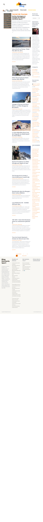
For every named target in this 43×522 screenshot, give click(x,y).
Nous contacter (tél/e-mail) (26, 266)
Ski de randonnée (6, 27)
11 (27, 253)
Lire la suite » (14, 61)
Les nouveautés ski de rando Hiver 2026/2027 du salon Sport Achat (35, 89)
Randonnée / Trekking (7, 15)
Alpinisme (5, 23)
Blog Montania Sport (35, 159)
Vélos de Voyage (6, 19)
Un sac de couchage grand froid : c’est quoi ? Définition (36, 213)
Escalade (5, 21)
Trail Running (6, 25)
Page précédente (18, 253)
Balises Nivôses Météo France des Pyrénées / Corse (35, 156)
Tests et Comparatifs (14, 9)
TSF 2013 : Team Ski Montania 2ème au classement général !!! (21, 221)
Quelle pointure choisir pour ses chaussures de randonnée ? (35, 205)
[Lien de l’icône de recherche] (4, 4)
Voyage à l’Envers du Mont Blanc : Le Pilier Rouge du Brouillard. (20, 106)
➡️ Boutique (10, 11)
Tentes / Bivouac (6, 17)
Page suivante (24, 255)
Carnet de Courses (33, 9)
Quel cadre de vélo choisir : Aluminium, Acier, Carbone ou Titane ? (36, 201)
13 (18, 255)
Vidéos (4, 11)
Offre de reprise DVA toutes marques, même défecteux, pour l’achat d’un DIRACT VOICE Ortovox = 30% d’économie (36, 195)
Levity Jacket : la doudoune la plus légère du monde (35, 140)
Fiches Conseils (24, 9)
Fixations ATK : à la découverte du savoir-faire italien (36, 130)
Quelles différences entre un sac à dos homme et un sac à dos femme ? (36, 209)
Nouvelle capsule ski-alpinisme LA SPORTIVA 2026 (35, 115)
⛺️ (3, 9)
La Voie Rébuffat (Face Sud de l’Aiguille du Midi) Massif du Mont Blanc (20, 134)
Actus (7, 9)
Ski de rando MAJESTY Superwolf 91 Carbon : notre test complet (35, 99)
